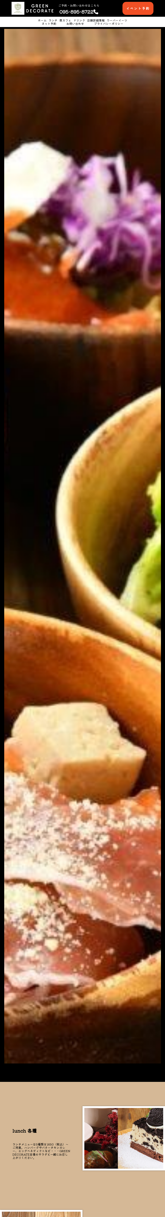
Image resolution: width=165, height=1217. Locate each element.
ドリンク (79, 20)
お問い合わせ (75, 23)
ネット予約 (49, 23)
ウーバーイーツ (117, 20)
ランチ (53, 20)
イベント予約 (138, 8)
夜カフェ (65, 20)
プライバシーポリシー (108, 23)
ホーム (42, 20)
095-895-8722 (78, 11)
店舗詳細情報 (96, 20)
